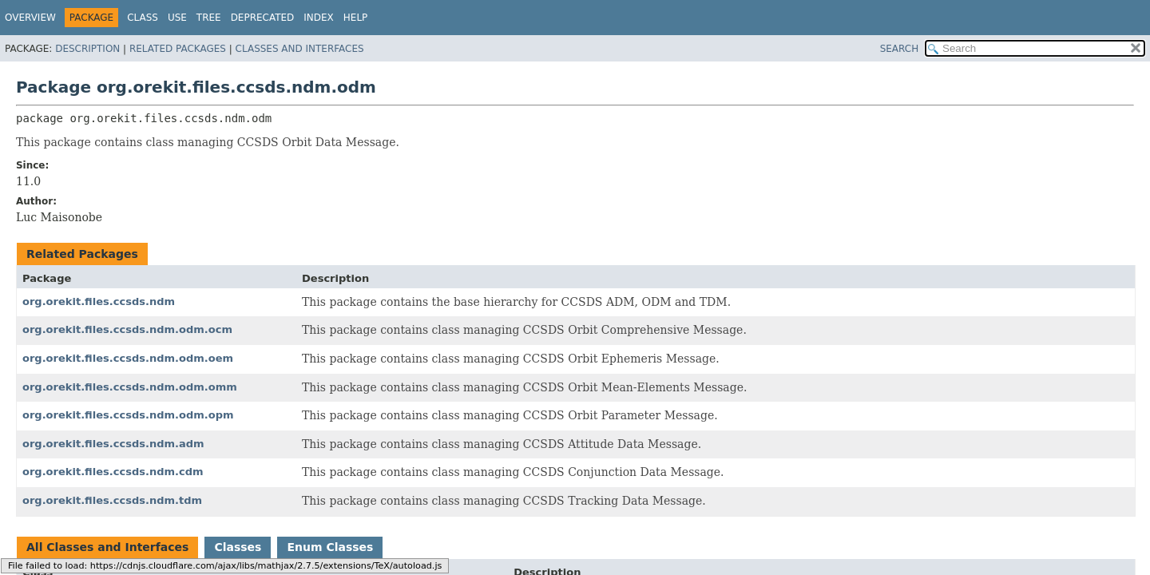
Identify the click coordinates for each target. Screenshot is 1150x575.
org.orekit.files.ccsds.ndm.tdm (112, 500)
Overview (30, 17)
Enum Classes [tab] (330, 547)
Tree (208, 17)
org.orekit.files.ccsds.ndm (98, 301)
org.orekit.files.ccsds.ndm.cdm (113, 472)
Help (355, 17)
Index (318, 17)
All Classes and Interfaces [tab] (107, 547)
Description (87, 48)
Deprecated (263, 17)
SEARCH (899, 48)
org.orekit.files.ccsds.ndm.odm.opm (128, 415)
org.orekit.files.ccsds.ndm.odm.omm (129, 387)
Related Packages (177, 48)
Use (177, 17)
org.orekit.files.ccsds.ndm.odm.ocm (127, 329)
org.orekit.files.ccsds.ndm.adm (113, 444)
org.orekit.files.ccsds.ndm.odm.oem (127, 358)
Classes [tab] (237, 547)
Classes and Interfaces (300, 48)
